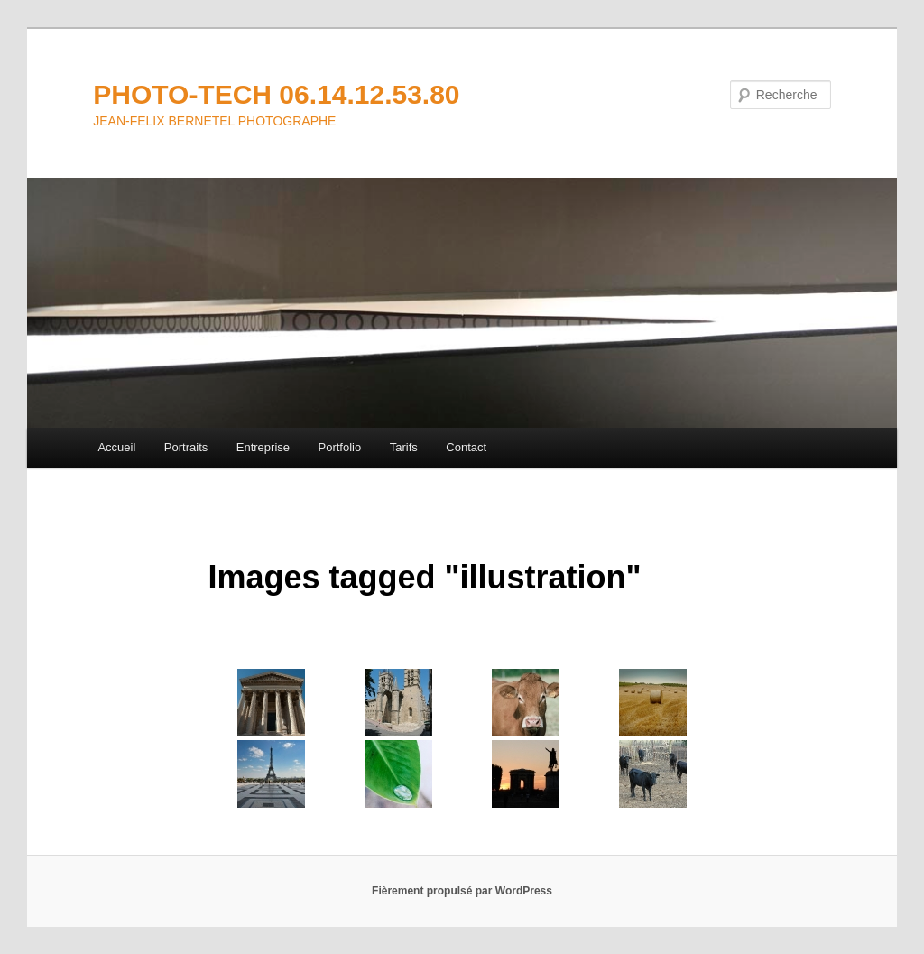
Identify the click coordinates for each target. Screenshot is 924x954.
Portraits (186, 447)
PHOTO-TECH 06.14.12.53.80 (276, 94)
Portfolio (340, 447)
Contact (466, 447)
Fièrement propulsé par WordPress (462, 891)
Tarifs (404, 447)
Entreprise (263, 447)
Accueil (116, 447)
